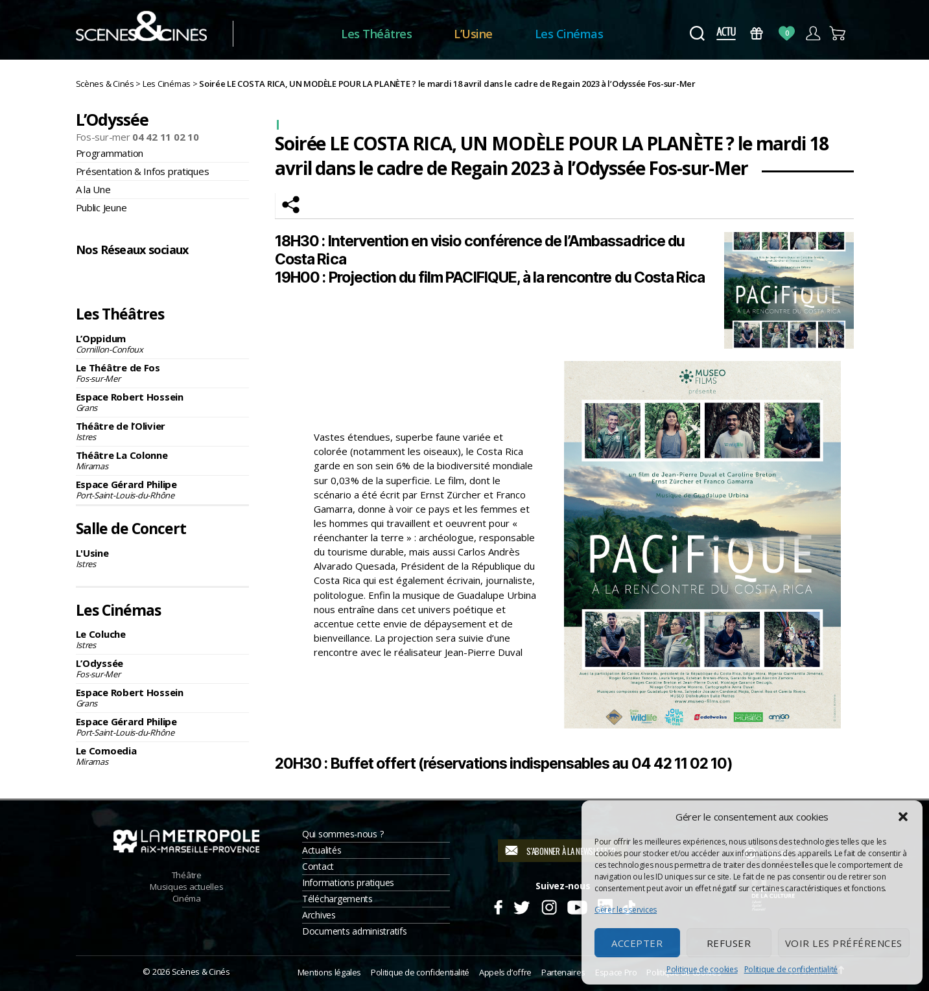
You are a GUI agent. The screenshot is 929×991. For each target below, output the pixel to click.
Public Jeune (101, 207)
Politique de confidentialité (791, 969)
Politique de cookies (702, 969)
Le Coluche (163, 639)
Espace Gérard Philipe (163, 489)
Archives (319, 915)
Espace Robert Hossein (163, 402)
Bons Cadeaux (756, 33)
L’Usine (488, 33)
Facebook (90, 277)
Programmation (110, 152)
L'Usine (163, 558)
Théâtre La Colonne (163, 460)
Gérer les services (625, 909)
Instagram (123, 277)
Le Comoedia (163, 755)
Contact (318, 866)
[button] (903, 816)
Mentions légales (329, 972)
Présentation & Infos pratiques (142, 171)
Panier (838, 33)
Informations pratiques (348, 882)
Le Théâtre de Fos (163, 372)
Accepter (637, 943)
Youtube (577, 905)
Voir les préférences (843, 943)
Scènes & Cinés (201, 971)
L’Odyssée (163, 668)
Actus (726, 33)
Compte (812, 33)
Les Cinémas (583, 33)
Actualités (321, 850)
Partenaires (563, 972)
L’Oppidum (163, 343)
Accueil (302, 34)
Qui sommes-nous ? (342, 834)
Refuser (729, 943)
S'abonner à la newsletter (570, 851)
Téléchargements (337, 898)
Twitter (521, 905)
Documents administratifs (354, 931)
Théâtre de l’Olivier (163, 431)
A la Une (93, 189)
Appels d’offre (505, 972)
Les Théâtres (391, 33)
